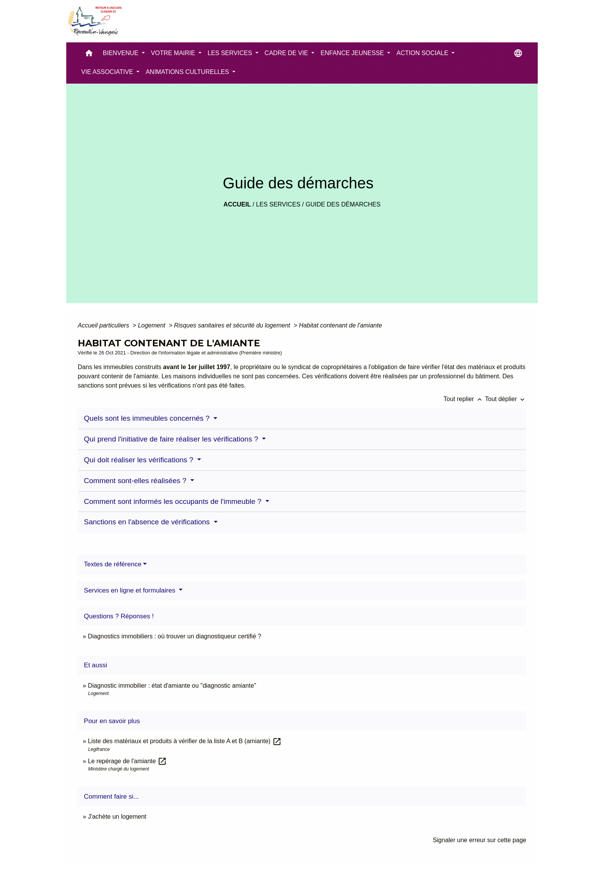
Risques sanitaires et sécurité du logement (233, 325)
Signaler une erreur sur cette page (479, 840)
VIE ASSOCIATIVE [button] (108, 72)
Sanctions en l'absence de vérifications (148, 522)
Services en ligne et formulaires (130, 590)
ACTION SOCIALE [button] (423, 53)
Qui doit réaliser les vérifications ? (139, 460)
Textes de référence (112, 564)
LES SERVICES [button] (231, 53)
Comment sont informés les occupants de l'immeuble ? (173, 501)
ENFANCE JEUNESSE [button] (353, 53)
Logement (152, 325)
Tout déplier (505, 399)
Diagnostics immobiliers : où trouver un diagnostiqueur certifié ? (174, 636)
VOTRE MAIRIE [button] (174, 53)
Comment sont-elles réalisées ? (136, 481)
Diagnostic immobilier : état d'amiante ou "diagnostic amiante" (172, 685)
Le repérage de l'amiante (127, 761)
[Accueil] (94, 21)
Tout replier (464, 399)
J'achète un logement (117, 816)
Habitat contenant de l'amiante (340, 325)
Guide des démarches (343, 204)
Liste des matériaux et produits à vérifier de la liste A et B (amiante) (184, 741)
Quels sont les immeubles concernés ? (148, 418)
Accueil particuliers (104, 325)
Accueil (237, 204)
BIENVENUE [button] (121, 53)
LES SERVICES (278, 204)
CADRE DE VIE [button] (287, 53)
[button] (89, 54)
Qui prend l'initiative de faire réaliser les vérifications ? (172, 439)
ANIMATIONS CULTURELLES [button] (188, 72)
